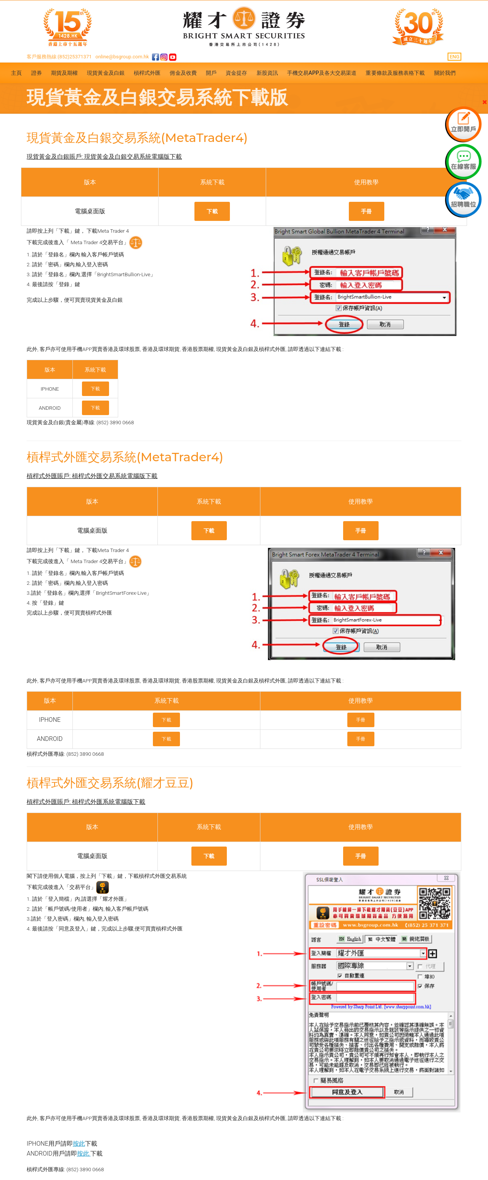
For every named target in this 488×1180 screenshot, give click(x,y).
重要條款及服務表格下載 (395, 73)
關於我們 (445, 73)
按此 (79, 1143)
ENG (454, 57)
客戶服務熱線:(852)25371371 (59, 57)
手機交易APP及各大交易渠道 (322, 73)
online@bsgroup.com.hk (122, 57)
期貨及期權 (64, 73)
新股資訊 (267, 73)
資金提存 (236, 73)
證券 (36, 73)
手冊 (366, 211)
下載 (212, 211)
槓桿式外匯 (147, 73)
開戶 (211, 73)
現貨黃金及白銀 (106, 73)
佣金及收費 (183, 73)
